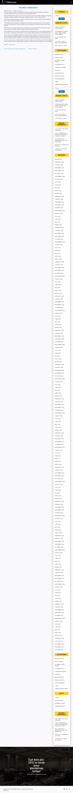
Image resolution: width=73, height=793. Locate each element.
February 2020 (59, 364)
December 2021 (59, 301)
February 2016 (59, 501)
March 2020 (58, 361)
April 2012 (58, 632)
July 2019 (58, 384)
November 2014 (59, 544)
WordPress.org (60, 706)
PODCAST (57, 70)
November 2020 (59, 339)
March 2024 (58, 224)
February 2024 (59, 227)
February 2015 (59, 535)
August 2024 (59, 213)
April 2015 (58, 530)
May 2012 (57, 629)
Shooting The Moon (32, 48)
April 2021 (58, 324)
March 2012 (58, 635)
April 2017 (58, 461)
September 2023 (60, 242)
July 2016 (58, 487)
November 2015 (59, 510)
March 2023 (58, 259)
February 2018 (59, 433)
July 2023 (58, 247)
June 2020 (58, 353)
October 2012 (59, 615)
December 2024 (59, 202)
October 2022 (59, 273)
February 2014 (59, 569)
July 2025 (58, 182)
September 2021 (60, 310)
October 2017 (59, 444)
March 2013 (58, 601)
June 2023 (58, 250)
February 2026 (59, 162)
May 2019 (57, 390)
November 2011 (59, 646)
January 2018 (59, 435)
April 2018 (58, 427)
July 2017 (58, 453)
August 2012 (59, 621)
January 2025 (59, 199)
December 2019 (59, 370)
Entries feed (59, 700)
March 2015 (58, 532)
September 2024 (60, 210)
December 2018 (59, 404)
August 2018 (59, 415)
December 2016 (59, 473)
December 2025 (59, 167)
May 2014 (57, 561)
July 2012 (58, 624)
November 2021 (59, 304)
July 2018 (58, 418)
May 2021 (57, 321)
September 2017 (60, 447)
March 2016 (58, 498)
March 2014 (58, 567)
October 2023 (59, 239)
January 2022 (59, 299)
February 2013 (59, 604)
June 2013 (58, 592)
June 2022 (58, 284)
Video (57, 81)
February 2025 (59, 196)
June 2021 (58, 319)
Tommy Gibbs (19, 10)
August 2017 (59, 450)
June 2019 (58, 387)
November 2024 (59, 204)
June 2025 (58, 185)
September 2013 (60, 584)
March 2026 (58, 159)
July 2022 (58, 281)
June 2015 (58, 524)
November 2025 (59, 170)
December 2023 (59, 233)
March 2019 (58, 396)
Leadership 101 (11, 44)
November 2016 (59, 475)
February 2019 (59, 398)
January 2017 (59, 470)
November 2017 (59, 441)
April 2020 (58, 358)
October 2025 (59, 173)
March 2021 (58, 327)
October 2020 (59, 341)
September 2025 (60, 176)
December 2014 (59, 541)
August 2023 (59, 244)
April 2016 (58, 495)
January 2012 (59, 641)
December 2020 (59, 336)
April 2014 (58, 564)
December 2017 (59, 438)
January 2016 (59, 504)
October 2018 (59, 410)
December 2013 (59, 575)
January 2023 (59, 264)
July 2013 (58, 589)
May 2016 (57, 492)
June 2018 (58, 421)
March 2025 (58, 193)
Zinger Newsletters (61, 84)
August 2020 (59, 347)
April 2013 (58, 598)
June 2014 (58, 558)
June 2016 (58, 490)
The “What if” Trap (61, 45)
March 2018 (58, 430)
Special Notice (59, 76)
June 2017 (58, 455)
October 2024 (59, 207)
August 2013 (59, 587)
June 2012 (58, 627)
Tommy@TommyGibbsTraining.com (36, 774)
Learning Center (60, 67)
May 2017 (57, 458)
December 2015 (59, 507)
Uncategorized (60, 78)
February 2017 (59, 467)
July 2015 (58, 521)
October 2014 (59, 547)
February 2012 (59, 638)
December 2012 (59, 609)
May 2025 (57, 187)
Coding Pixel (6, 790)
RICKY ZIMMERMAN (60, 133)
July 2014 (58, 555)
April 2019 (58, 393)
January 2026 (59, 165)
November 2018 (59, 407)
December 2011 (59, 644)
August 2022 (59, 279)
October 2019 (59, 376)
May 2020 (57, 356)
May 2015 (57, 527)
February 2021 (59, 330)
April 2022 (58, 290)
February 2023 (59, 262)
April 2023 (58, 256)
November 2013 (59, 578)
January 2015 (59, 538)
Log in (57, 697)
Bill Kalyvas (59, 138)
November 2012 (59, 612)
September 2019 (60, 378)
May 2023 (57, 253)
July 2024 (58, 216)
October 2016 (59, 478)
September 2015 (60, 515)
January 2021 (59, 333)
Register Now (59, 73)
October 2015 (59, 512)
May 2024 (57, 222)
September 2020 (60, 344)
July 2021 (58, 316)
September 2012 (60, 618)
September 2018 (60, 413)
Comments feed (60, 703)
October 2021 (59, 307)
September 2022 (60, 276)
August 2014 (59, 552)
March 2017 (58, 464)
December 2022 (59, 267)
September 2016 (60, 481)
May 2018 (57, 424)
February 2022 (59, 296)
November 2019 (59, 373)
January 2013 (59, 607)
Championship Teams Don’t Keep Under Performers (61, 33)
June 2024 (58, 219)
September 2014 (60, 550)
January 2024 (59, 230)
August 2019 (59, 381)
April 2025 (58, 190)
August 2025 (59, 179)
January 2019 (59, 401)
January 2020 (59, 367)
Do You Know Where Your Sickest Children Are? (14, 48)
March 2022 (58, 293)
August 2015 (59, 518)
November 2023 (59, 236)
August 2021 (59, 313)
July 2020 (58, 350)
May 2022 (57, 287)
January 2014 (59, 572)
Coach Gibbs (59, 57)
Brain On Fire (59, 54)
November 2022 (59, 270)
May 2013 (57, 595)
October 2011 (59, 649)
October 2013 (59, 581)
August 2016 (59, 484)
